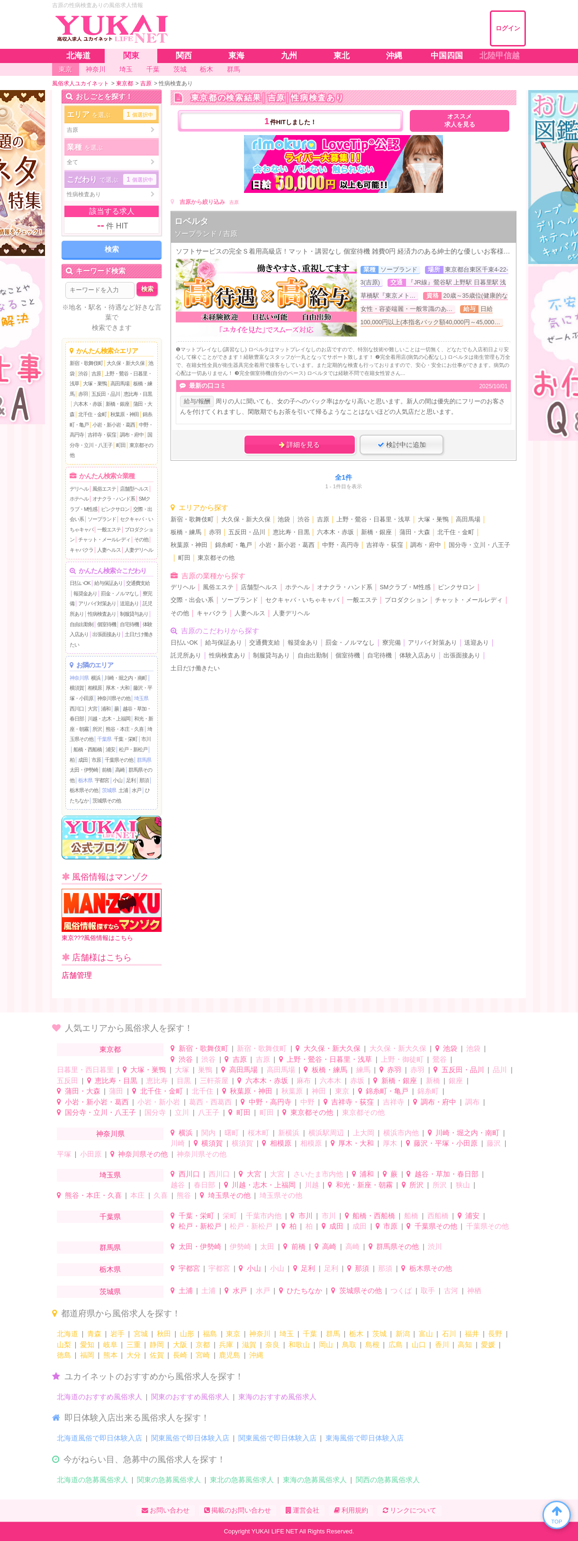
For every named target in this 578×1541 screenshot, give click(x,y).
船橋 (411, 1216)
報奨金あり (85, 593)
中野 (307, 1102)
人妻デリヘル (139, 550)
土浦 (123, 790)
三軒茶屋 (214, 1080)
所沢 (97, 729)
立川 (182, 1112)
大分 (133, 1355)
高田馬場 (119, 383)
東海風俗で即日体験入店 (364, 1438)
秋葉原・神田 (124, 414)
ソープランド (102, 519)
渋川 (435, 1246)
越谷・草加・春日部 (447, 1173)
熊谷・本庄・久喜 (125, 729)
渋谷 (83, 373)
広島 (395, 1344)
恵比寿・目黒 (138, 394)
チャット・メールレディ (104, 539)
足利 (130, 780)
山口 (419, 1344)
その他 (141, 539)
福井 (472, 1334)
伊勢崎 (240, 1246)
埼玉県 (141, 698)
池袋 (284, 519)
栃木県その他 (84, 790)
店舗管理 (77, 975)
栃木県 (85, 780)
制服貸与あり (134, 614)
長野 (495, 1334)
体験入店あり (417, 655)
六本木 (330, 1080)
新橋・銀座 (117, 404)
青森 (94, 1334)
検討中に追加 (402, 444)
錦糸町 (428, 1091)
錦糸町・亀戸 (233, 545)
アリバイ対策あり (97, 603)
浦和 (105, 708)
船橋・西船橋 (87, 749)
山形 (187, 1334)
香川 (442, 1344)
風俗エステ (104, 489)
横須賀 (77, 688)
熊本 (110, 1355)
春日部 (204, 1185)
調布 (472, 1102)
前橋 (106, 770)
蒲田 (116, 1091)
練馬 (363, 1070)
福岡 (87, 1355)
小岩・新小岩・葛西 (113, 425)
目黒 (184, 1080)
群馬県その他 (397, 1246)
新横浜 (288, 1133)
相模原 (95, 688)
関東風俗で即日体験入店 (190, 1438)
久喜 (161, 1195)
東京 (342, 1091)
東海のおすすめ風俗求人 (277, 1397)
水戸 (136, 790)
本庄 (137, 1195)
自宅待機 (129, 624)
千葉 (310, 1334)
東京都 (110, 1049)
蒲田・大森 (414, 532)
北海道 (67, 1334)
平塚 (64, 1154)
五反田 (67, 1080)
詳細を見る (299, 444)
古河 (451, 1290)
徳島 (64, 1355)
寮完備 (391, 642)
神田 (319, 1091)
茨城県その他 (106, 800)
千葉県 (104, 739)
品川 (500, 1070)
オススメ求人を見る (459, 120)
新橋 (433, 1080)
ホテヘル (79, 499)
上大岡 (363, 1133)
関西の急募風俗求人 (388, 1480)
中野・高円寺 (340, 545)
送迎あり (129, 603)
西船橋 (438, 1216)
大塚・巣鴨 (95, 383)
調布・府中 (132, 435)
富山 (426, 1334)
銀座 (456, 1080)
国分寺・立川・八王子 (479, 545)
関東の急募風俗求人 (169, 1480)
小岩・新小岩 (158, 1102)
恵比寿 (157, 1080)
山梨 (64, 1344)
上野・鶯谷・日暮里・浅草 (373, 519)
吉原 (96, 373)
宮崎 (203, 1355)
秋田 (164, 1334)
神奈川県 (79, 678)
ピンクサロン (115, 509)
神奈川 (260, 1334)
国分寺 (155, 1112)
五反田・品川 (105, 394)
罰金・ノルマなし (120, 593)
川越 (312, 1185)
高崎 (120, 770)
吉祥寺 (393, 1102)
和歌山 (299, 1344)
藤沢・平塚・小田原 (446, 1143)
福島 (210, 1334)
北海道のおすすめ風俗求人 (99, 1397)
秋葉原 (292, 1091)
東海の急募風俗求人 (315, 1480)
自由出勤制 (81, 624)
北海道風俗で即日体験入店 (99, 1438)
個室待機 (106, 624)
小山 (117, 780)
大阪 (180, 1344)
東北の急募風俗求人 (242, 1480)
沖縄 (256, 1355)
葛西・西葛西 (210, 1102)
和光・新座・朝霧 (364, 1184)
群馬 (333, 1334)
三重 (133, 1344)
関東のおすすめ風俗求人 (190, 1397)
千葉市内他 (263, 1216)
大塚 (182, 1070)
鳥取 (349, 1344)
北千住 (202, 1091)
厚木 (390, 1143)
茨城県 (109, 790)
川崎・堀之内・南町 (125, 678)
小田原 (90, 1154)
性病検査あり (102, 614)
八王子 (208, 1112)
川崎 (178, 1143)
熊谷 (184, 1195)
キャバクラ (81, 550)
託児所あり (186, 655)
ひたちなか (304, 1290)
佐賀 (157, 1355)
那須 (144, 780)
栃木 (356, 1334)
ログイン (508, 28)
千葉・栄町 (125, 739)
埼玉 (287, 1334)
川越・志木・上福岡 (109, 718)
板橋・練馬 (186, 532)
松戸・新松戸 (133, 749)
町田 (121, 445)
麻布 (304, 1080)
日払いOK (80, 583)
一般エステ (109, 529)
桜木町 (258, 1133)
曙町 (232, 1133)
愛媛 (488, 1344)
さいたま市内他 (318, 1174)
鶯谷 (440, 1059)
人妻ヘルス (109, 550)
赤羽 (83, 394)
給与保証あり (108, 583)
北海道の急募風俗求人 (92, 1480)
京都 (203, 1344)
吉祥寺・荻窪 (102, 435)
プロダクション (406, 600)
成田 (83, 760)
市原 (96, 760)
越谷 (178, 1185)
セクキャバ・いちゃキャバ (302, 600)
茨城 (379, 1334)
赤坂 (357, 1080)
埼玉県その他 (229, 1195)
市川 (146, 739)
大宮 (92, 708)
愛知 (87, 1344)
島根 (372, 1344)
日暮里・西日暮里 (85, 1070)
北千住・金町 (92, 414)
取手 (428, 1290)
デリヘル (79, 489)
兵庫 (226, 1344)
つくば (401, 1290)
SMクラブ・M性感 (404, 587)
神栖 (474, 1290)
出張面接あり (106, 634)
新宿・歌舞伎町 (86, 363)
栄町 (230, 1216)
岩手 (117, 1334)
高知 (465, 1344)
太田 (267, 1246)
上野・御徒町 (402, 1059)
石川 (449, 1334)
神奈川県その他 (113, 698)
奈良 (272, 1344)
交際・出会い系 (192, 600)
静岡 (157, 1344)
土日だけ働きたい (195, 668)
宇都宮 (102, 780)
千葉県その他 (119, 760)
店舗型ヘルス (134, 489)
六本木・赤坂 (87, 404)
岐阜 (110, 1344)
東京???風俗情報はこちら (112, 915)
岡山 (326, 1344)
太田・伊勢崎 (84, 770)
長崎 (180, 1355)
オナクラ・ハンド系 (113, 499)
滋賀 (249, 1344)
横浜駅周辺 (326, 1133)
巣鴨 (205, 1070)
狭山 (463, 1185)
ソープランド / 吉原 (205, 233)
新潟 (403, 1334)
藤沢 (494, 1143)
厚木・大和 (117, 688)
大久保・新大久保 (125, 363)
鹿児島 (229, 1355)
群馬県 (144, 760)
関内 (208, 1133)
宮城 (141, 1334)
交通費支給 (138, 583)
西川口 (77, 708)
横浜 (95, 678)
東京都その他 (216, 558)
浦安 (110, 749)
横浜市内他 (401, 1133)
